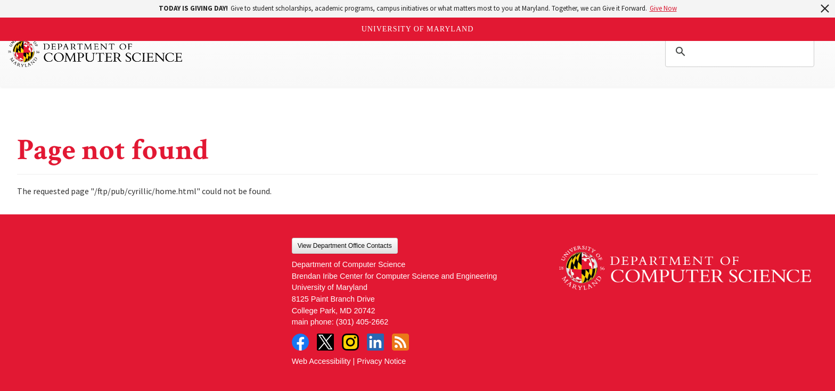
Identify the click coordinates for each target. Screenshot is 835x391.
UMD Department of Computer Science (96, 51)
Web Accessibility (321, 361)
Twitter (325, 342)
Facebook (300, 342)
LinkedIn (375, 342)
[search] (738, 51)
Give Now (663, 8)
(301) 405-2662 (362, 322)
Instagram (350, 342)
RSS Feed (400, 342)
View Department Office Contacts (345, 245)
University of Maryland (418, 29)
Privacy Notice (381, 361)
